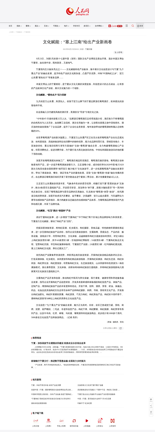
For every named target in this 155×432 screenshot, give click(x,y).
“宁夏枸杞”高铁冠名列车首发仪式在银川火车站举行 (51, 399)
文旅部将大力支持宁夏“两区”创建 (90, 385)
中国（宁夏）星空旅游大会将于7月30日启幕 (94, 399)
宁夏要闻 (27, 32)
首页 (10, 26)
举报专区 (76, 26)
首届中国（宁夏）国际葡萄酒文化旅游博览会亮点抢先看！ (53, 390)
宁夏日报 (88, 49)
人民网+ (48, 422)
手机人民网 (61, 422)
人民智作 (112, 422)
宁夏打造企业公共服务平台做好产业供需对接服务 (96, 394)
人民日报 (35, 422)
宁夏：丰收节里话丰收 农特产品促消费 (46, 385)
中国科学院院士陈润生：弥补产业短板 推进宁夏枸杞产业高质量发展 (57, 394)
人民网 (11, 32)
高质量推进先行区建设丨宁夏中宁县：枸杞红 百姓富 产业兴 (100, 390)
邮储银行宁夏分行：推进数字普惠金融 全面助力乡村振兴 (58, 361)
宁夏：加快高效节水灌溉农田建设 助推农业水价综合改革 (58, 343)
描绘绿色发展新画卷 (39, 403)
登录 (141, 26)
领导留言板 (74, 422)
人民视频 (87, 422)
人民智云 (99, 422)
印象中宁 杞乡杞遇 (85, 403)
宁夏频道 (19, 32)
